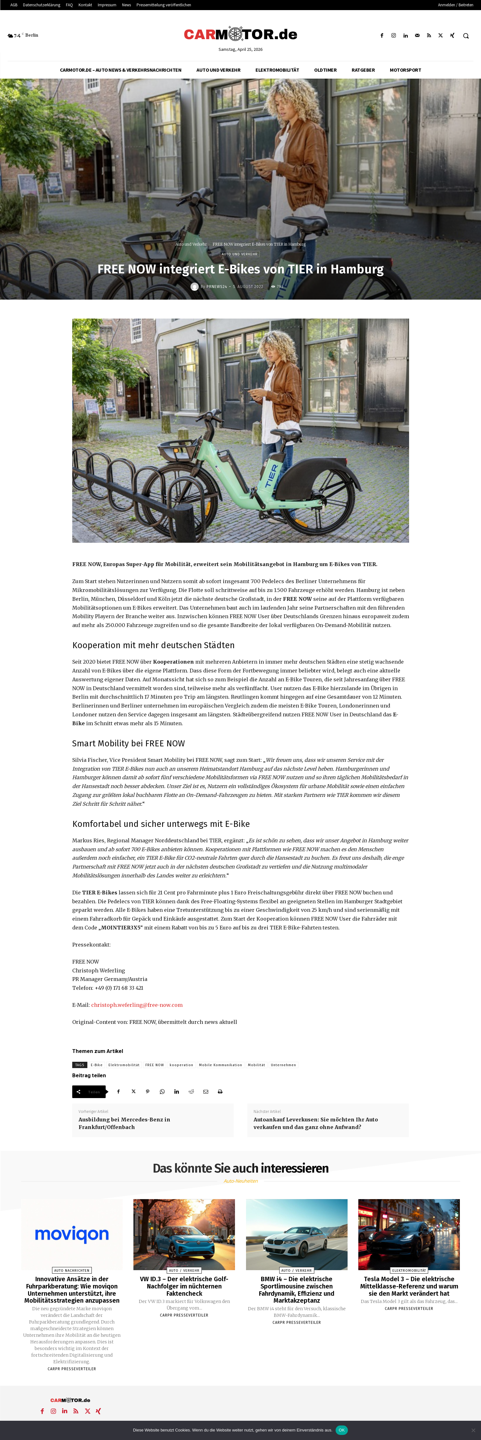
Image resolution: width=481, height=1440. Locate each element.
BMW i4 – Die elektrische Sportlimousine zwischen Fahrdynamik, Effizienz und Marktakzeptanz (297, 1289)
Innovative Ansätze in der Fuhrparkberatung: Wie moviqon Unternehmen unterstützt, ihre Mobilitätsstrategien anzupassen (72, 1289)
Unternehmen (283, 1065)
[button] (465, 35)
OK (342, 1430)
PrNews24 (217, 286)
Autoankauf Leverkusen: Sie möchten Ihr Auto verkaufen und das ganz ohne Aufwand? (316, 1123)
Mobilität (256, 1065)
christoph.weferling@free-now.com (137, 1005)
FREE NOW (154, 1065)
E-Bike (97, 1065)
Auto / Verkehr (184, 1271)
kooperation (181, 1065)
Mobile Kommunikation (220, 1065)
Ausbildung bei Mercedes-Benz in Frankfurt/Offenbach (124, 1123)
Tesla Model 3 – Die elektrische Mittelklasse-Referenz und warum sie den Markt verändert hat (409, 1286)
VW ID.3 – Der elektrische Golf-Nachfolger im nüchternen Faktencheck (184, 1286)
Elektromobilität (124, 1065)
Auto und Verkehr (191, 244)
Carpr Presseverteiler (72, 1368)
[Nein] (473, 1430)
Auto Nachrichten (72, 1271)
